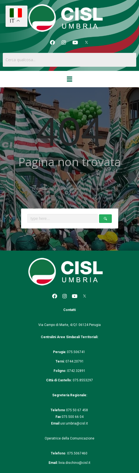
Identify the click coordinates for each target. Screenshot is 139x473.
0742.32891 (76, 371)
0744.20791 (74, 361)
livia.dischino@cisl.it (74, 463)
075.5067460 (77, 453)
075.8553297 (83, 380)
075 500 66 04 (73, 417)
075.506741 (76, 352)
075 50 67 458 (77, 410)
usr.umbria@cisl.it (74, 423)
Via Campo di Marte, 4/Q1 (58, 325)
